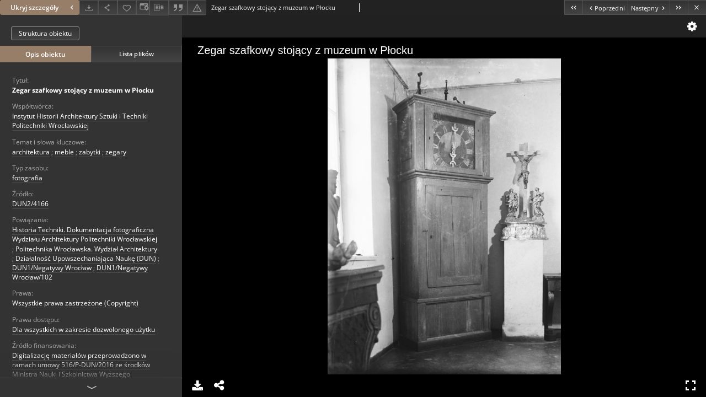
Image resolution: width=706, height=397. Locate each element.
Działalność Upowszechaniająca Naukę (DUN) (85, 258)
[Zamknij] (697, 7)
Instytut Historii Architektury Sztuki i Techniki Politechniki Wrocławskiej (80, 120)
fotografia (27, 178)
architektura (31, 152)
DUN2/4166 (30, 203)
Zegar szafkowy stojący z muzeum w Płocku (83, 90)
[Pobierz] (88, 7)
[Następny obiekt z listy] (649, 7)
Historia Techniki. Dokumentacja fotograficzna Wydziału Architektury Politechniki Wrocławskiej (84, 234)
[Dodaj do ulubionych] (126, 7)
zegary (115, 152)
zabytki (89, 152)
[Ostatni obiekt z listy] (679, 7)
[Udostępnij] (107, 7)
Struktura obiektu (45, 33)
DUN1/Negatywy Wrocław (52, 267)
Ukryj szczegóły (43, 7)
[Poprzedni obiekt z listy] (604, 7)
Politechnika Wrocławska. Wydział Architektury (86, 249)
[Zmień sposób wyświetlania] (142, 7)
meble (64, 152)
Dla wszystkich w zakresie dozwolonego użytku (83, 329)
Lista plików (136, 54)
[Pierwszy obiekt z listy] (573, 7)
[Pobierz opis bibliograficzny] (158, 7)
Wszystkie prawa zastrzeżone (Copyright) (75, 303)
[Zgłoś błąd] (197, 7)
